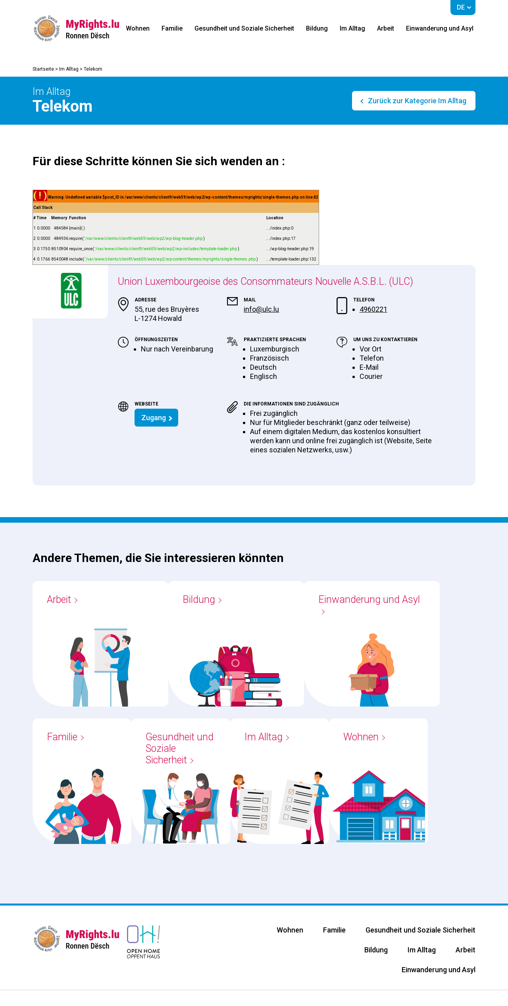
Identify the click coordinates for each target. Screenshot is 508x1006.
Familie (172, 28)
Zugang (153, 417)
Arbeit (385, 28)
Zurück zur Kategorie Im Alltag (416, 101)
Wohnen (138, 28)
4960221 (373, 309)
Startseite (43, 69)
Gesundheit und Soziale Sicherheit (244, 28)
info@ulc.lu (261, 309)
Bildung (317, 28)
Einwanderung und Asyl (439, 28)
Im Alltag (352, 28)
